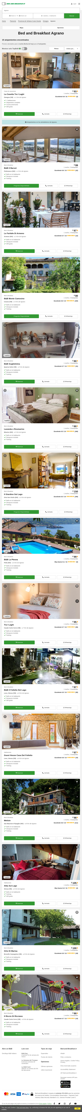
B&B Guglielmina (12, 364)
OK (77, 1108)
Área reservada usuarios (68, 1066)
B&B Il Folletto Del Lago (15, 690)
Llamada (45, 114)
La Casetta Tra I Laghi (14, 94)
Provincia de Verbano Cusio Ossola (29, 21)
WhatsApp (67, 114)
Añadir (62, 1053)
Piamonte (13, 21)
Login (73, 4)
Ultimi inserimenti (46, 1070)
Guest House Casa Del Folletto (18, 755)
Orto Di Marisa (10, 951)
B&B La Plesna (11, 560)
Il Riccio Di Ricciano (13, 1016)
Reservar (19, 114)
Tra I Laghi (9, 625)
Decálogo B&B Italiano (9, 1053)
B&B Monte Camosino (14, 299)
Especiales (44, 1053)
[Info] (20, 48)
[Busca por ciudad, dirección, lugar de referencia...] (41, 10)
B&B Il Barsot (10, 168)
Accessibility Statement (67, 1069)
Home (4, 21)
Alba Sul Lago (10, 886)
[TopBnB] (24, 48)
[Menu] (79, 4)
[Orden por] (72, 49)
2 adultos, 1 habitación (48, 16)
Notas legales (43, 1103)
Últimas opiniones (46, 1066)
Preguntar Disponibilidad (21, 185)
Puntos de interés (46, 1057)
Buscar (72, 16)
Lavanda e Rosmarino (14, 429)
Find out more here (23, 1107)
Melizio (7, 820)
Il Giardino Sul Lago (13, 494)
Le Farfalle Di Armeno (14, 233)
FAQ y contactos (65, 1057)
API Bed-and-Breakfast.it (68, 1073)
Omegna (45, 21)
